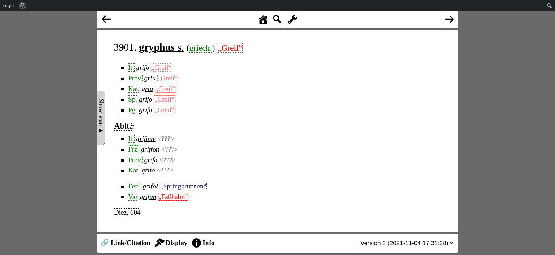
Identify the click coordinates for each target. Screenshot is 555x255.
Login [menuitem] (8, 5)
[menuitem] (23, 5)
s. (161, 47)
